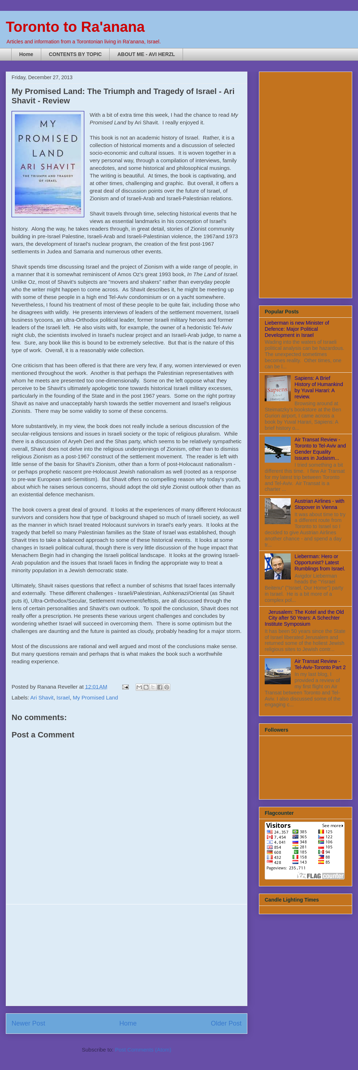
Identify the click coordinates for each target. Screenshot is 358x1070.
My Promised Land (95, 697)
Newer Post (28, 1023)
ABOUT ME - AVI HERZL (146, 54)
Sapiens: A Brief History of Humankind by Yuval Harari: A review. (319, 387)
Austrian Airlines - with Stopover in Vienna (320, 504)
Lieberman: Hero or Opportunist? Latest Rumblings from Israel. (320, 562)
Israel (63, 697)
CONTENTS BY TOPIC (75, 54)
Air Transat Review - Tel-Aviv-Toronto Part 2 (320, 664)
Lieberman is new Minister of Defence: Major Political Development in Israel (297, 329)
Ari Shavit (42, 697)
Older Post (226, 1023)
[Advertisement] (126, 955)
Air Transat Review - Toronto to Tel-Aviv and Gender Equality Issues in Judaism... (320, 449)
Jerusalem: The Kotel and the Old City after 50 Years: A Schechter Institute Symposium (304, 618)
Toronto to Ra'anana (75, 27)
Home (26, 54)
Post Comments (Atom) (143, 1050)
